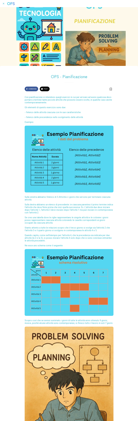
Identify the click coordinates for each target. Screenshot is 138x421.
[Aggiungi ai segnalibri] (110, 89)
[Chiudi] (3, 3)
